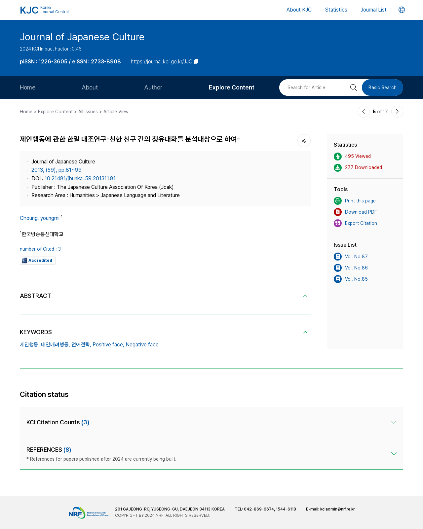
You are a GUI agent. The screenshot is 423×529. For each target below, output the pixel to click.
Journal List (374, 10)
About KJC (299, 10)
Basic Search (382, 87)
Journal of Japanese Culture (82, 37)
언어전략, (81, 344)
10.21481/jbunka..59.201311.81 (80, 178)
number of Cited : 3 (40, 249)
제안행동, (30, 344)
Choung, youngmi (39, 218)
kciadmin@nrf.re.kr (337, 509)
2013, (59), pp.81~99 (56, 170)
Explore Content (231, 87)
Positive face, (108, 344)
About (90, 87)
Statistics (336, 10)
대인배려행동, (55, 344)
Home (27, 87)
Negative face (142, 344)
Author (153, 87)
